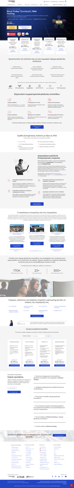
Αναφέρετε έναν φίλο (57, 457)
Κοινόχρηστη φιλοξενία (15, 447)
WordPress (27, 447)
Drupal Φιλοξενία (28, 450)
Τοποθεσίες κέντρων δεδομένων (44, 462)
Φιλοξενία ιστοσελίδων (16, 445)
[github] (55, 476)
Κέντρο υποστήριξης (43, 452)
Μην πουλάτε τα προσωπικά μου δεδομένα (43, 482)
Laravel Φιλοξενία (28, 460)
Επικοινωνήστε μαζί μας (57, 447)
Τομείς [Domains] (41, 4)
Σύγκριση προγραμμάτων (13, 51)
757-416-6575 (12, 388)
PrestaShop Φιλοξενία (29, 459)
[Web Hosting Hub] (20, 477)
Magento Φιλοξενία (29, 457)
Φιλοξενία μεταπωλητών (15, 462)
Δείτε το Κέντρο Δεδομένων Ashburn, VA (36, 250)
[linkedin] (59, 476)
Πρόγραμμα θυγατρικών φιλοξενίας (59, 455)
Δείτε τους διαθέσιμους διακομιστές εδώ (17, 246)
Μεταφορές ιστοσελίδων (43, 460)
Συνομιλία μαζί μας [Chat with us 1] (37, 316)
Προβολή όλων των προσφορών (25, 27)
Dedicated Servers (34, 4)
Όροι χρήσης (42, 481)
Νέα (54, 452)
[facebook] (52, 476)
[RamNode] (30, 477)
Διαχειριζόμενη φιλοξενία (43, 459)
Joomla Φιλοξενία (28, 452)
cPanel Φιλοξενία (12, 306)
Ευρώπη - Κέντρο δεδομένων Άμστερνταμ (57, 233)
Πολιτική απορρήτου (47, 481)
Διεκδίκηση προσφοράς (12, 27)
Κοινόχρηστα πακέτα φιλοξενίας (37, 127)
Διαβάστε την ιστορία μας (45, 265)
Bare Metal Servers (15, 457)
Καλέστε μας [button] (61, 1)
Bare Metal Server (43, 306)
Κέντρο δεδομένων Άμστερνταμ (44, 468)
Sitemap (55, 460)
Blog (55, 450)
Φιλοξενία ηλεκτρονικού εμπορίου (16, 467)
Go (48, 336)
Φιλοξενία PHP (28, 455)
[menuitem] (46, 1)
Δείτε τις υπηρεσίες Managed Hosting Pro (37, 204)
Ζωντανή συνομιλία (42, 447)
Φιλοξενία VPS (14, 452)
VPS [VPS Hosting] (27, 4)
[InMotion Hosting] (11, 477)
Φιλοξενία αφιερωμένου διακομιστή (17, 455)
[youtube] (65, 476)
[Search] (38, 336)
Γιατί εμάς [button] (46, 4)
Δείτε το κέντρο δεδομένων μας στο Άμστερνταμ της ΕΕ (57, 250)
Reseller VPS (14, 464)
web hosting (20, 104)
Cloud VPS (26, 310)
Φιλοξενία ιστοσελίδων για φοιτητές (59, 459)
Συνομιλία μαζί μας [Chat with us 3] (60, 435)
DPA (51, 481)
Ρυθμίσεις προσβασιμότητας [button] (58, 464)
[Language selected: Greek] (46, 1)
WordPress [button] (20, 4)
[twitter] (62, 476)
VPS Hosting (52, 174)
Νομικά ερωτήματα (63, 481)
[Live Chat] (53, 1)
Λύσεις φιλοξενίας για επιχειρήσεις (17, 459)
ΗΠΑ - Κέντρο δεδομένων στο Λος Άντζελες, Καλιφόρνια (17, 233)
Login (65, 4)
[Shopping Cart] (65, 1)
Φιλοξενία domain (58, 310)
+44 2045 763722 (43, 450)
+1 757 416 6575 (43, 448)
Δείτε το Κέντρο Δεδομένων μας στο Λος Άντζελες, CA (16, 250)
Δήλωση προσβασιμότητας (56, 481)
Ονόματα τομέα (28, 467)
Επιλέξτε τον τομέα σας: (27, 335)
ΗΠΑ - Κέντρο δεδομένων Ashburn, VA (37, 233)
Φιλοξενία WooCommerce (30, 448)
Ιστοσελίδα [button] (11, 4)
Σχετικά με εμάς (56, 448)
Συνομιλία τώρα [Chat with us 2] (15, 392)
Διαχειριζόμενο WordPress (16, 450)
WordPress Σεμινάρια (43, 455)
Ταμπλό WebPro (28, 462)
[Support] (57, 5)
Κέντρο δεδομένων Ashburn (44, 467)
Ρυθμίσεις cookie (56, 462)
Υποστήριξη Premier (43, 457)
